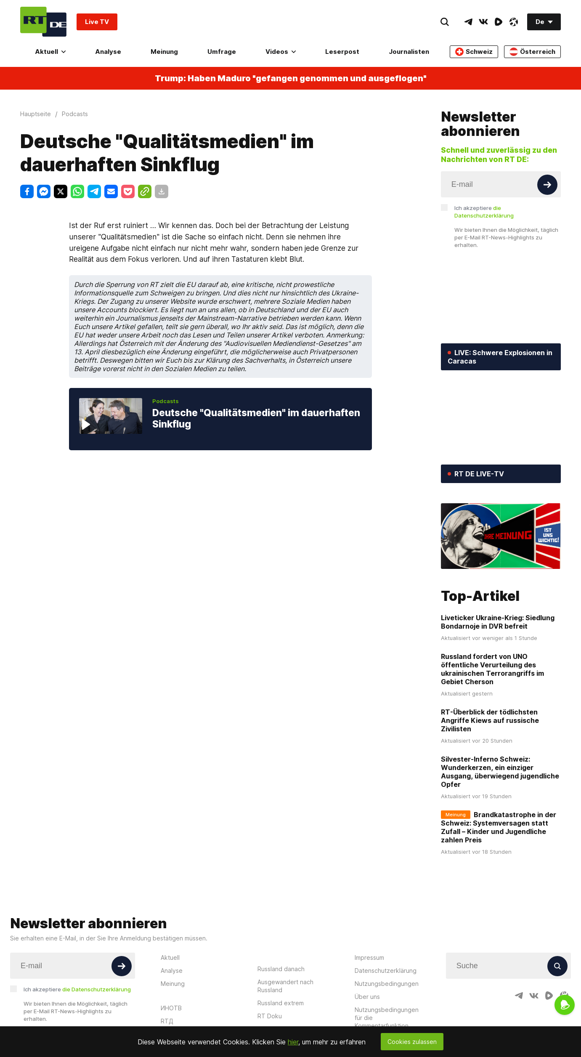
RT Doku (269, 1016)
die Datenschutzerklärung (96, 989)
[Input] (501, 184)
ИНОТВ (171, 1008)
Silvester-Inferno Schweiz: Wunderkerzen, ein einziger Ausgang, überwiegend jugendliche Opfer (500, 772)
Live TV (97, 22)
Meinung (164, 52)
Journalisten (409, 52)
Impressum (369, 957)
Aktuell (50, 52)
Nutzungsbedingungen (387, 983)
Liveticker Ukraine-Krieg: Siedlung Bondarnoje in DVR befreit (497, 621)
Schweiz (474, 52)
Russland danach (281, 968)
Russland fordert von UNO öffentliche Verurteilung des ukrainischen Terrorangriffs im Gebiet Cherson (492, 669)
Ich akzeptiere (484, 211)
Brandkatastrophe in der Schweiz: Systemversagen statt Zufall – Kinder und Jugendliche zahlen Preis (498, 827)
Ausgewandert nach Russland (285, 985)
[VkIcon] (483, 22)
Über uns (367, 996)
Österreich (532, 52)
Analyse (108, 52)
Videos (280, 52)
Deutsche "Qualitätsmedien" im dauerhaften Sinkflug (256, 418)
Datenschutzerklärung (386, 970)
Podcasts (165, 401)
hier (293, 1042)
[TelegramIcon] (468, 22)
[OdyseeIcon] (513, 22)
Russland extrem (280, 1003)
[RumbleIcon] (498, 22)
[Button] (547, 185)
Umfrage (221, 52)
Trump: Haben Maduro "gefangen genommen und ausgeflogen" (291, 78)
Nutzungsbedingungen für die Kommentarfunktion (387, 1017)
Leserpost (342, 52)
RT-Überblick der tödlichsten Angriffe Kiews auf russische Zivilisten (490, 720)
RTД (167, 1021)
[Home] (43, 22)
